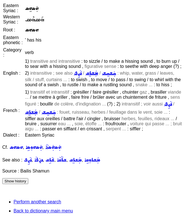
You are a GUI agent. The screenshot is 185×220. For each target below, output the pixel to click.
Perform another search (37, 201)
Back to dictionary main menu (43, 210)
